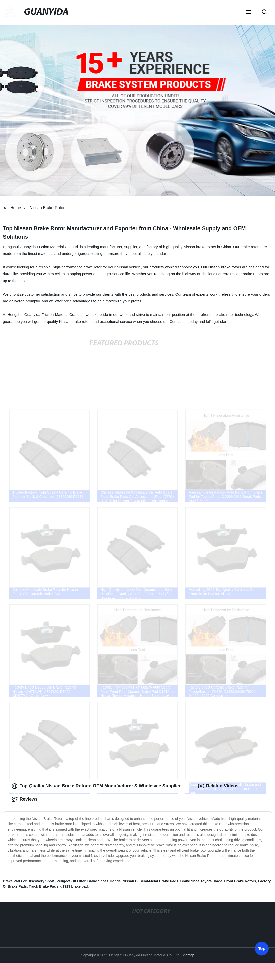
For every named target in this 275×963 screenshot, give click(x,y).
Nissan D (130, 881)
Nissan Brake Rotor (47, 208)
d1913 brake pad (74, 886)
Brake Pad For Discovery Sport (28, 881)
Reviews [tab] (25, 799)
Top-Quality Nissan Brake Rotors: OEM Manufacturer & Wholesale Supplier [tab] (96, 786)
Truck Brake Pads (43, 886)
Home (15, 208)
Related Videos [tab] (218, 786)
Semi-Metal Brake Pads (159, 881)
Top (262, 947)
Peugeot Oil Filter (71, 881)
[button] (248, 12)
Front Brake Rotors (240, 881)
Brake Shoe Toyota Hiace (201, 881)
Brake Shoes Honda (104, 881)
